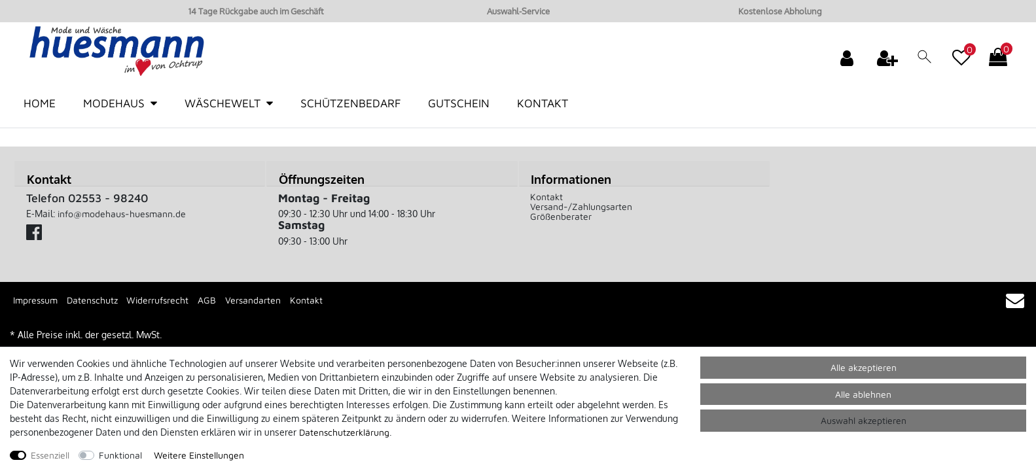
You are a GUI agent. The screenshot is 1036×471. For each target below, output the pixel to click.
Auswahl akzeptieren (863, 420)
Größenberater (561, 216)
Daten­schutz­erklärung (344, 432)
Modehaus (114, 103)
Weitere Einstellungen (199, 455)
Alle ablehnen (863, 394)
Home (40, 103)
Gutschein (459, 103)
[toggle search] (925, 60)
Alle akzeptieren (864, 367)
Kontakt (542, 103)
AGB (207, 299)
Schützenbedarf (350, 103)
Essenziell (50, 455)
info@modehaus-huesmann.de (122, 213)
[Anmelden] (848, 57)
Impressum (35, 299)
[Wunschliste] (961, 51)
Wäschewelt (222, 103)
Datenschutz (92, 299)
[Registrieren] (889, 57)
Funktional (120, 455)
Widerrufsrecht (157, 299)
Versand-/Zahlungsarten (581, 206)
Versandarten (253, 299)
